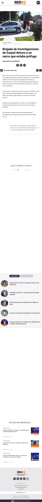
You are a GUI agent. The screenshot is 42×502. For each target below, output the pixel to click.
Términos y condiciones (24, 496)
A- (40, 70)
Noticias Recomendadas (20, 423)
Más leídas (14, 276)
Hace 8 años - (10, 43)
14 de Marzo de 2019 (7, 42)
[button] (17, 65)
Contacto (15, 496)
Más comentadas (26, 276)
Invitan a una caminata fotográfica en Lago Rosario (25, 313)
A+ (37, 70)
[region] (21, 241)
